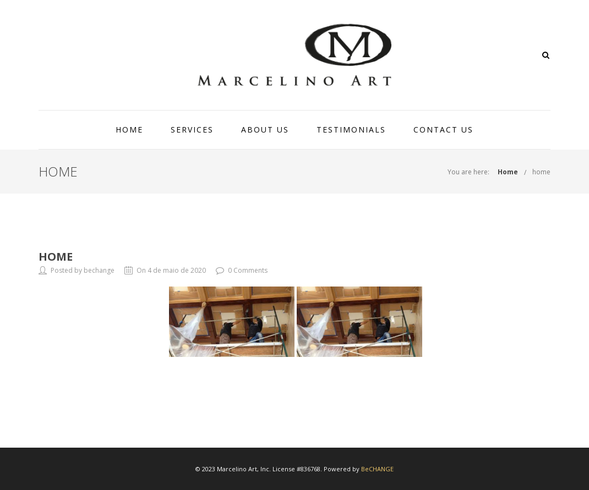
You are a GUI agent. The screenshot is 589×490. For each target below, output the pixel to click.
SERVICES (192, 129)
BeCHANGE (377, 469)
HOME (129, 129)
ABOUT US (265, 129)
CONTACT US (443, 129)
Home (508, 172)
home (541, 172)
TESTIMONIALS (351, 129)
